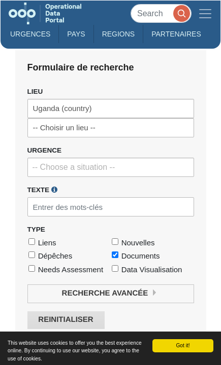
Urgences (30, 34)
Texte (42, 190)
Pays (76, 34)
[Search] (161, 13)
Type (36, 229)
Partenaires (176, 34)
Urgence (44, 150)
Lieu (35, 91)
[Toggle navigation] (205, 13)
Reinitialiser (65, 319)
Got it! (183, 345)
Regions (118, 34)
